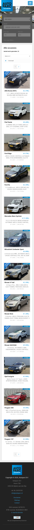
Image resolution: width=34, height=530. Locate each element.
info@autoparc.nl (17, 493)
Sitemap (17, 500)
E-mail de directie (17, 512)
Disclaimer (17, 498)
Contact (17, 503)
